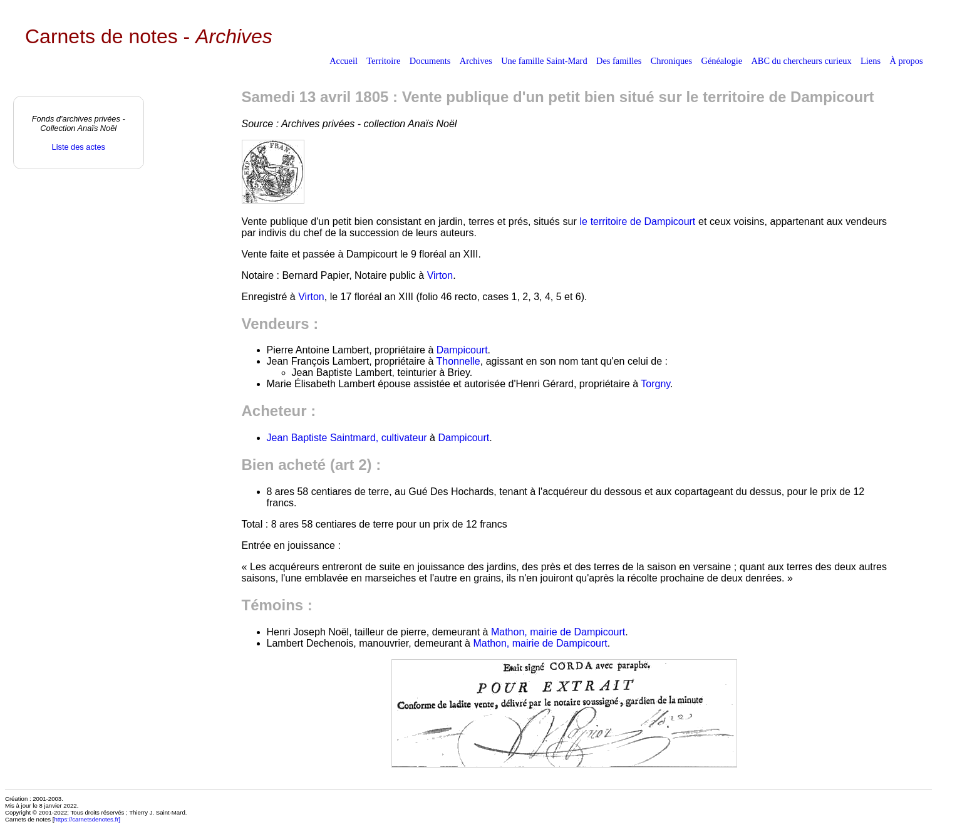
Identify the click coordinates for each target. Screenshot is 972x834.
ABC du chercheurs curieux (801, 61)
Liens (871, 61)
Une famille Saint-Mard (544, 61)
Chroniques (671, 61)
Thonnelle (458, 361)
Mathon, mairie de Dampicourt (558, 632)
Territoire (383, 61)
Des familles (618, 61)
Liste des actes (78, 147)
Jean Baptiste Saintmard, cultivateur (347, 437)
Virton (440, 275)
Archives (476, 61)
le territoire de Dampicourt (637, 221)
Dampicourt (462, 350)
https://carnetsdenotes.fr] (87, 819)
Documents (430, 61)
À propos (906, 61)
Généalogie (722, 61)
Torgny (655, 383)
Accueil (343, 61)
